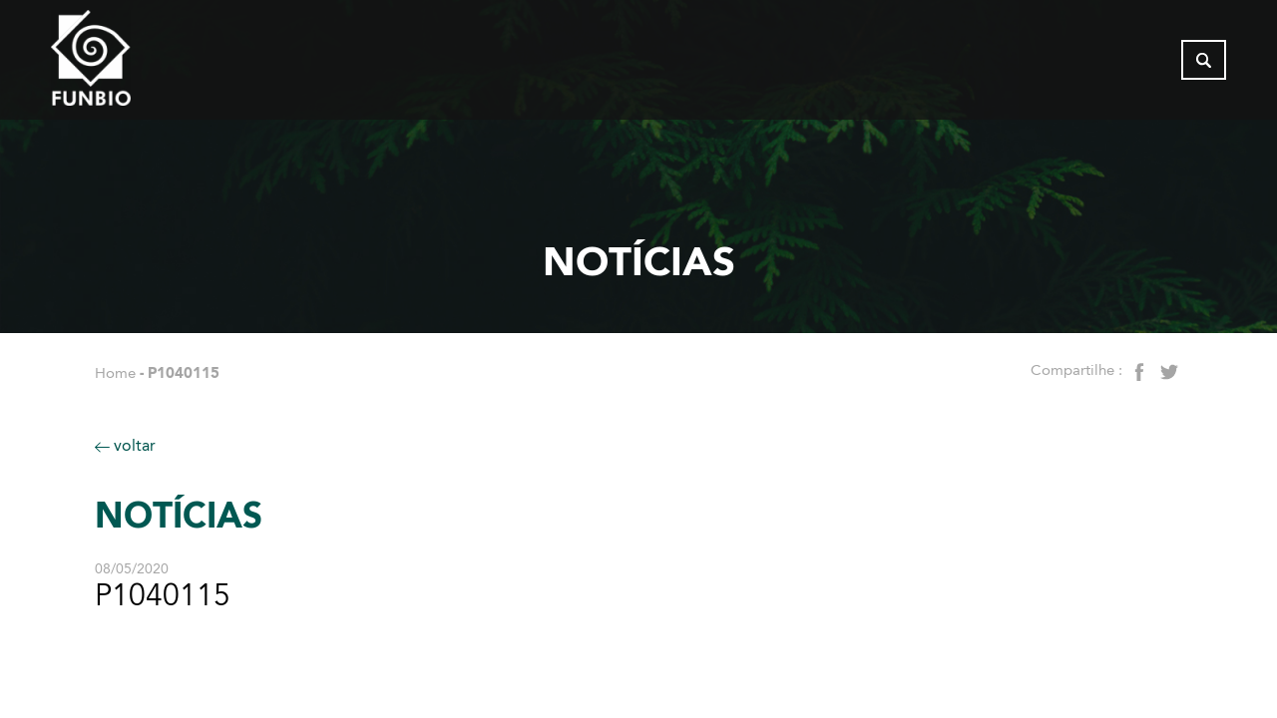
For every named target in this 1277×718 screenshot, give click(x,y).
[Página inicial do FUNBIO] (145, 65)
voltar (125, 445)
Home (115, 373)
